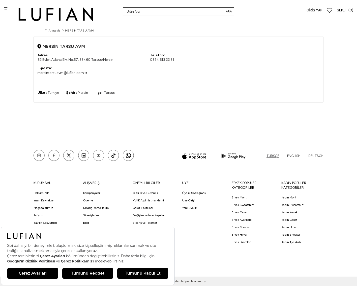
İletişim (38, 215)
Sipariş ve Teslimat (145, 222)
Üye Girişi (188, 200)
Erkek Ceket (239, 212)
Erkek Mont (239, 197)
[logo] (56, 14)
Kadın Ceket (289, 220)
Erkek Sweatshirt (243, 205)
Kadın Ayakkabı (291, 242)
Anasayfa (52, 30)
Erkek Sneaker (241, 227)
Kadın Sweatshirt (292, 205)
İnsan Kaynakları (44, 200)
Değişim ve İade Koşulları (149, 215)
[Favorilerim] (329, 10)
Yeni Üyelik (189, 208)
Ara (229, 11)
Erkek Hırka (239, 234)
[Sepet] (345, 10)
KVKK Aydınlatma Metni (148, 200)
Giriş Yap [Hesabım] (314, 10)
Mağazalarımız (43, 208)
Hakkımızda (41, 193)
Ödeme (88, 200)
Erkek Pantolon (241, 242)
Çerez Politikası (143, 208)
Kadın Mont (288, 197)
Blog (86, 222)
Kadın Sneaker (290, 234)
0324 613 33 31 (162, 60)
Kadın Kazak (289, 212)
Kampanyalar (91, 193)
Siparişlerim (91, 215)
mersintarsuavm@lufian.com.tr (62, 73)
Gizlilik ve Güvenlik (145, 193)
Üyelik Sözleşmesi (194, 193)
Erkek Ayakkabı (242, 220)
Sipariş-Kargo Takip (96, 208)
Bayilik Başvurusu (45, 222)
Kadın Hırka (289, 227)
